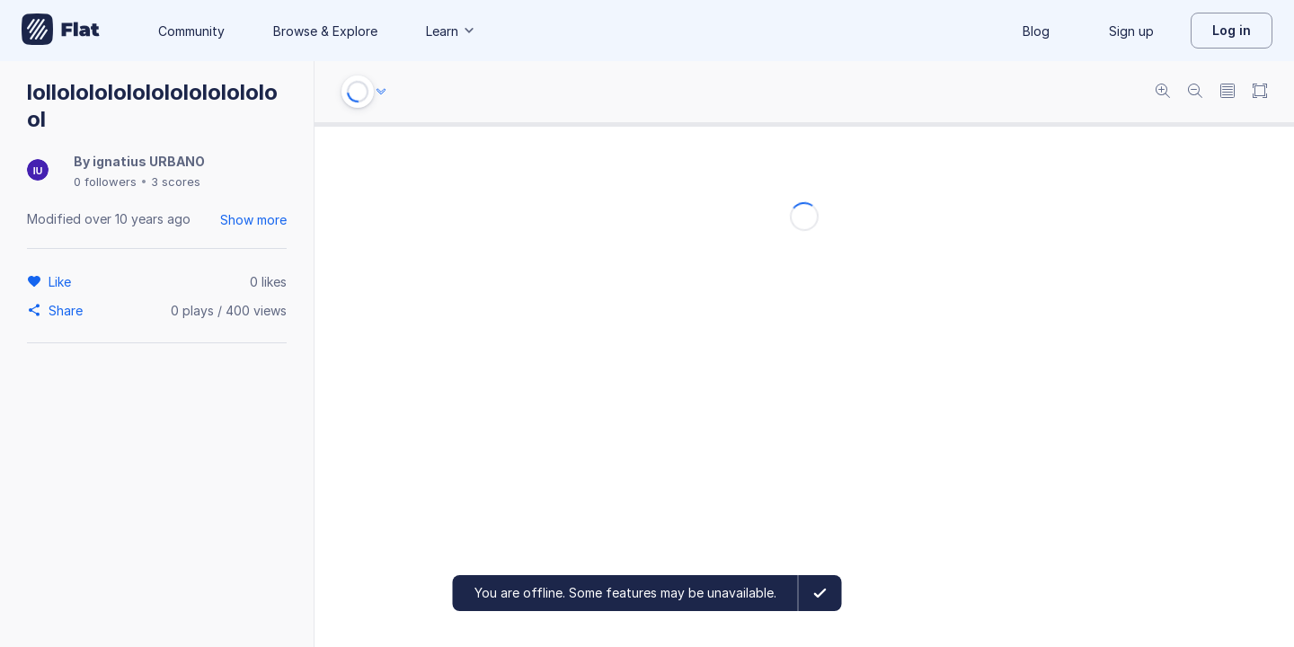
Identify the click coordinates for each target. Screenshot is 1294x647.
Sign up (1131, 31)
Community (191, 31)
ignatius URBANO (149, 161)
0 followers (105, 181)
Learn (451, 31)
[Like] (62, 281)
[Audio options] (381, 91)
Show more (253, 219)
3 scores (175, 181)
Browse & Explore (325, 31)
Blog (1036, 31)
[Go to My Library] (61, 30)
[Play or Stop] (357, 91)
